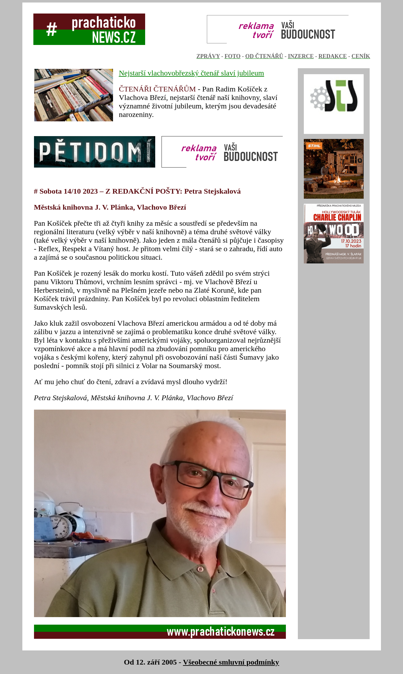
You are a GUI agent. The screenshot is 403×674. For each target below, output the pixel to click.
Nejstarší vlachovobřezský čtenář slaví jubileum (191, 73)
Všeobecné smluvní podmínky (231, 662)
